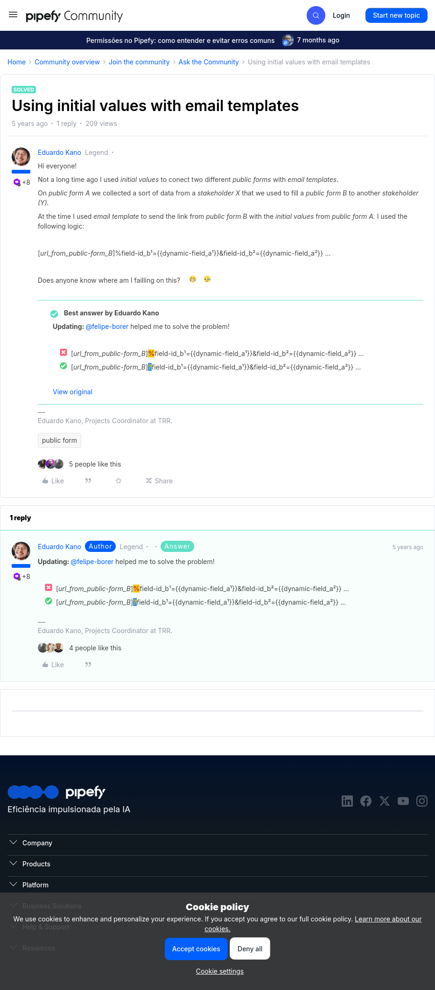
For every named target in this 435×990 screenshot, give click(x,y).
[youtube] (403, 802)
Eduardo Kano (59, 152)
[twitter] (384, 802)
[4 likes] (79, 648)
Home (16, 62)
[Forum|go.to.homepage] (91, 15)
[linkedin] (347, 802)
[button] (13, 17)
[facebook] (366, 802)
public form (59, 440)
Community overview (67, 62)
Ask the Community (209, 62)
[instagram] (422, 802)
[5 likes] (79, 464)
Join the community (139, 62)
